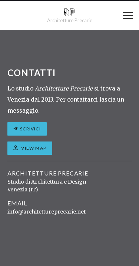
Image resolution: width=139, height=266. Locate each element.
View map (33, 148)
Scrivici (30, 129)
